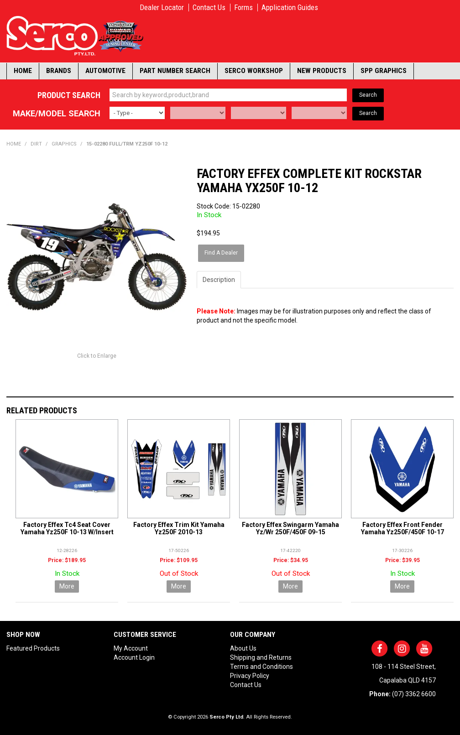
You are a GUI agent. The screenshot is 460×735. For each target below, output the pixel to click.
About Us (243, 648)
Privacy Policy (249, 675)
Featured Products (33, 648)
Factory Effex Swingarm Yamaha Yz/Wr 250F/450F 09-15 (290, 528)
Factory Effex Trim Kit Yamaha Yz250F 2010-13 (179, 528)
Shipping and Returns (261, 657)
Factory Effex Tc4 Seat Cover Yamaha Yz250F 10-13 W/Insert (67, 528)
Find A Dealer (221, 252)
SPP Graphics (384, 71)
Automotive (105, 71)
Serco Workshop (254, 71)
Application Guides (289, 7)
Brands (58, 71)
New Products (321, 71)
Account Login (134, 657)
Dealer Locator (162, 7)
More (66, 585)
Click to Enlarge (96, 355)
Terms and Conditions (261, 666)
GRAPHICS (64, 144)
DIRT (36, 144)
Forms (243, 7)
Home (23, 71)
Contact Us (209, 7)
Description (219, 278)
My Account (131, 648)
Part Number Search (175, 71)
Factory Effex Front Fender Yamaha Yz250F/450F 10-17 (402, 528)
